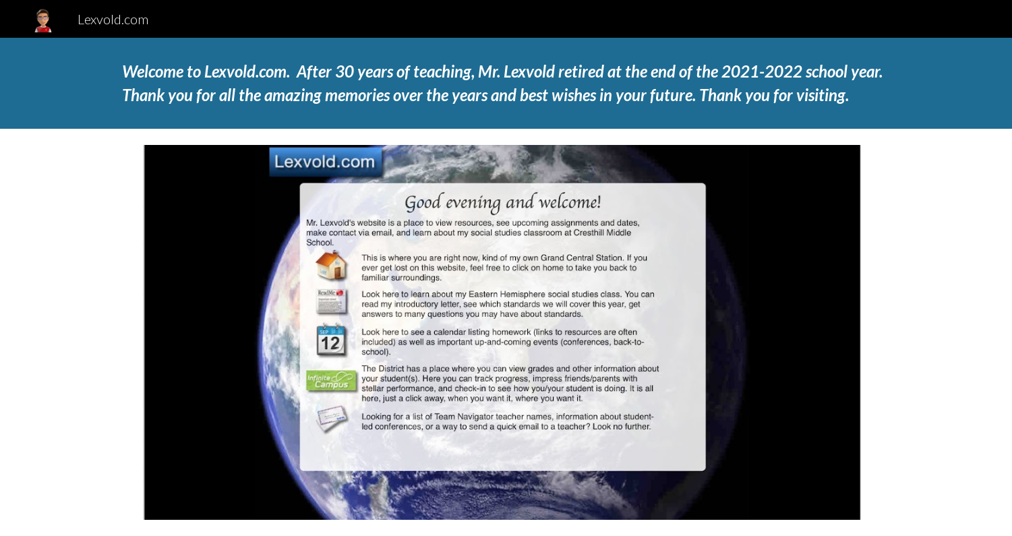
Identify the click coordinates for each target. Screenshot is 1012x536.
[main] (506, 83)
